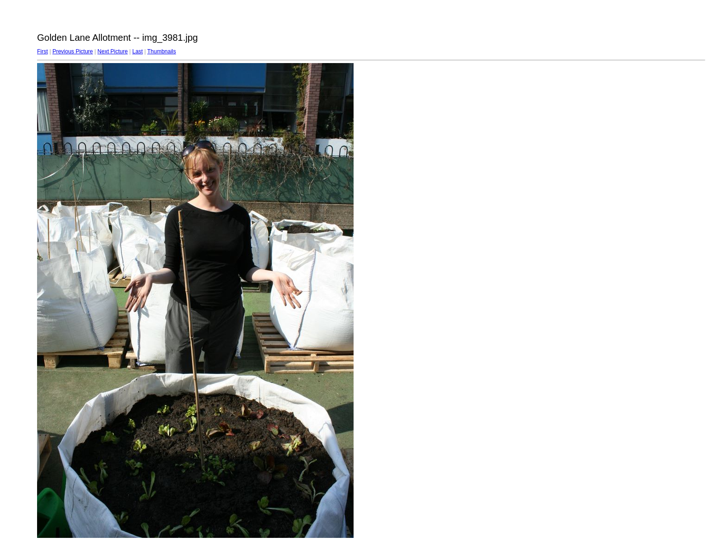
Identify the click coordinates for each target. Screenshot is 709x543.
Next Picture (112, 51)
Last (137, 51)
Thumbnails (161, 51)
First (42, 51)
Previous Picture (72, 51)
